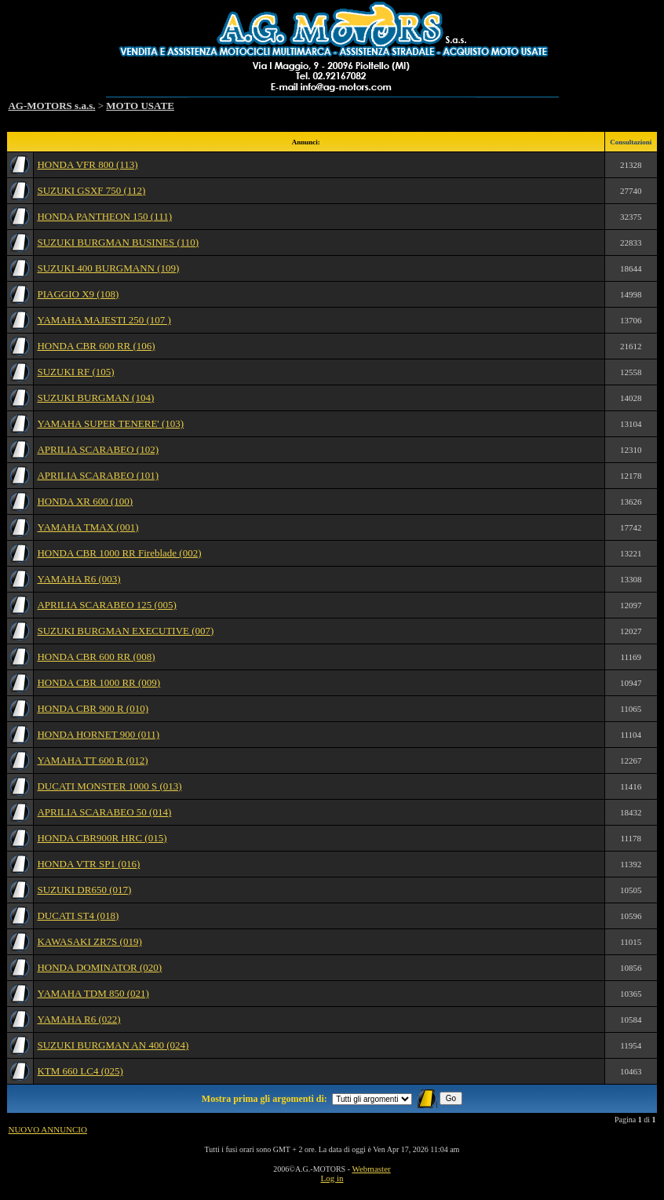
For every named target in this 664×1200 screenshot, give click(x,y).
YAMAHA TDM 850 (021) (92, 993)
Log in (331, 1178)
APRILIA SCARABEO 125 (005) (106, 605)
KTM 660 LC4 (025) (79, 1071)
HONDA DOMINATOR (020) (99, 967)
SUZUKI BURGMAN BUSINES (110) (118, 242)
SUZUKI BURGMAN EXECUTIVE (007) (125, 630)
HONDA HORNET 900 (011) (98, 734)
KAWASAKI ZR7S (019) (89, 941)
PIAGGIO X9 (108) (78, 294)
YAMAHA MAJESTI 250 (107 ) (103, 320)
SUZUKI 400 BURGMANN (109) (108, 268)
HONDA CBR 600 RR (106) (96, 346)
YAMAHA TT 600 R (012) (92, 760)
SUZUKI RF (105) (75, 372)
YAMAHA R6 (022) (78, 1019)
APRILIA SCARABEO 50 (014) (104, 812)
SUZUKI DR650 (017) (84, 889)
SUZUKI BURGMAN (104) (95, 397)
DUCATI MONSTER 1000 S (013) (109, 786)
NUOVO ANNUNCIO (47, 1129)
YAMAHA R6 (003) (78, 579)
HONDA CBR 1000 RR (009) (98, 682)
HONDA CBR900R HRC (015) (101, 838)
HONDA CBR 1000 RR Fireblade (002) (119, 553)
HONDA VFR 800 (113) (87, 164)
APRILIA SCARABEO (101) (98, 475)
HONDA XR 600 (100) (85, 501)
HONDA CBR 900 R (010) (92, 708)
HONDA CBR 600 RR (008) (96, 656)
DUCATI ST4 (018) (78, 915)
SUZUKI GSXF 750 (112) (91, 190)
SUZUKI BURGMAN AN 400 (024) (112, 1045)
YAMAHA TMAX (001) (87, 527)
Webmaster (371, 1168)
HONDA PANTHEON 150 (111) (104, 216)
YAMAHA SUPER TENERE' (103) (110, 423)
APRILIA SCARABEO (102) (98, 449)
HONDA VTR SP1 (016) (88, 864)
